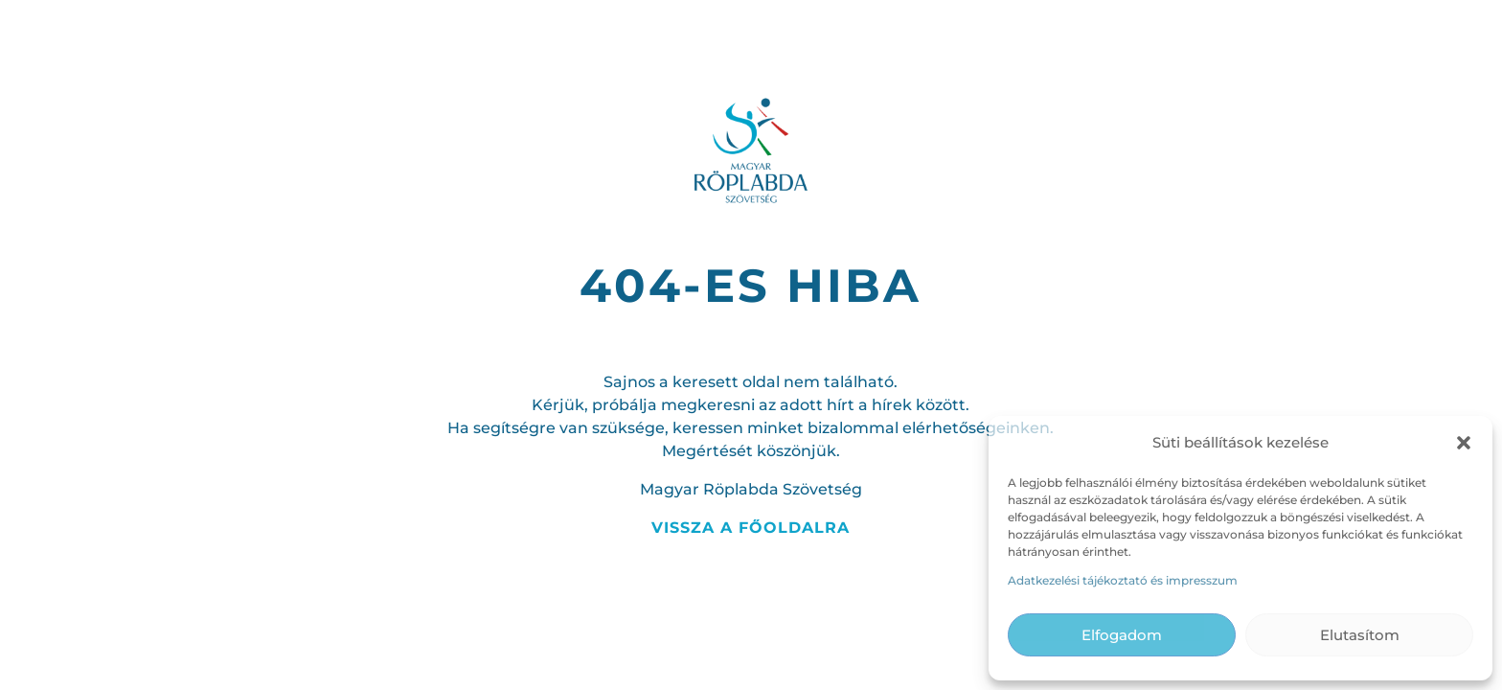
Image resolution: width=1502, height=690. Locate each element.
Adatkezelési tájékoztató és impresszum (1123, 580)
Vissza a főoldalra (750, 527)
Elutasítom (1360, 635)
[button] (1463, 442)
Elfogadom (1121, 635)
